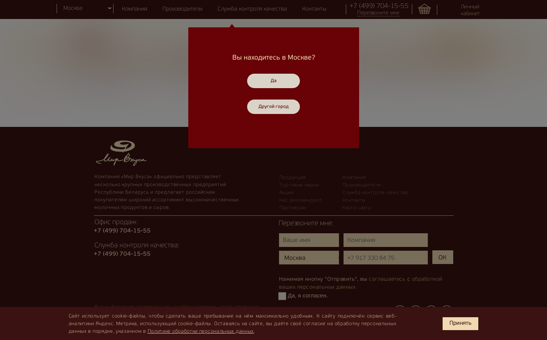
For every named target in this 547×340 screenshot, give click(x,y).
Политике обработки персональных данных (201, 331)
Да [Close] (274, 81)
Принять (460, 323)
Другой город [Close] (273, 106)
